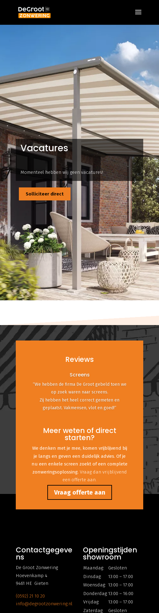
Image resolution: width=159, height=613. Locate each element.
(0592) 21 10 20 (30, 596)
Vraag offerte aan (79, 492)
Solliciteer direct (45, 194)
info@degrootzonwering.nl (44, 604)
